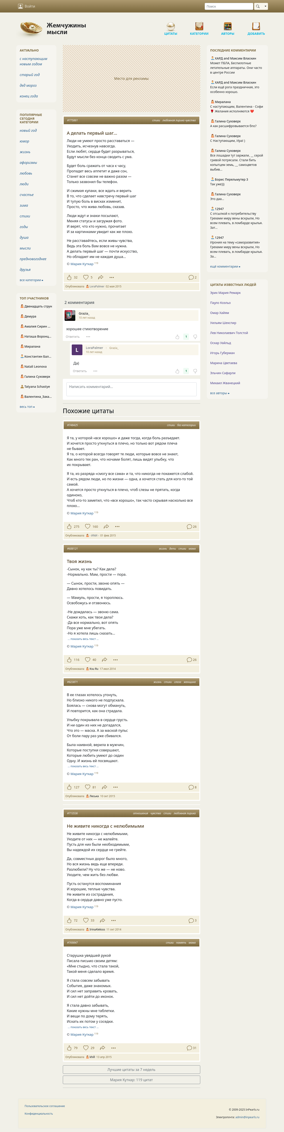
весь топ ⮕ (27, 406)
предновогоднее (33, 258)
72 (76, 920)
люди (24, 183)
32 (76, 277)
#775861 (72, 120)
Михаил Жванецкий (225, 383)
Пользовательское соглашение (45, 1106)
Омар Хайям (219, 313)
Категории (199, 24)
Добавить (256, 24)
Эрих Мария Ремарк (225, 293)
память (181, 942)
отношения (140, 813)
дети (172, 549)
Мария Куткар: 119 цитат (131, 1079)
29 (92, 1048)
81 (94, 787)
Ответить (73, 336)
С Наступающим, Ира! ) (227, 140)
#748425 (72, 425)
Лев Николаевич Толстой (229, 333)
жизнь (163, 549)
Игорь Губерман (222, 353)
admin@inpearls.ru (247, 1117)
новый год (28, 130)
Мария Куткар (81, 513)
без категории (186, 425)
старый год (30, 74)
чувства (156, 813)
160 (95, 526)
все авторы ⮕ (219, 393)
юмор (24, 141)
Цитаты (170, 24)
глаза (177, 682)
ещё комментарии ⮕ (225, 266)
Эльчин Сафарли (223, 373)
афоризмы (28, 162)
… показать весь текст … (83, 639)
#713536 (72, 813)
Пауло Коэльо (220, 303)
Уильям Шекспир (223, 323)
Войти (26, 6)
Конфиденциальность (39, 1114)
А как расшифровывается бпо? (233, 126)
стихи (156, 120)
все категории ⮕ (31, 280)
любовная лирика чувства (179, 120)
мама (192, 549)
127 (77, 787)
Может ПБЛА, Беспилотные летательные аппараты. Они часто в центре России (236, 67)
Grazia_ (114, 348)
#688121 (72, 549)
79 (76, 1048)
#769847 (72, 942)
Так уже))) (217, 184)
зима (24, 205)
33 (92, 920)
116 (77, 660)
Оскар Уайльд (220, 343)
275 (77, 526)
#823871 (72, 682)
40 (94, 660)
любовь (26, 173)
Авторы (227, 24)
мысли (25, 248)
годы (24, 226)
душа (24, 237)
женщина (190, 682)
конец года (29, 96)
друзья (25, 269)
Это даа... (217, 199)
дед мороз (28, 85)
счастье (27, 194)
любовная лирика (185, 813)
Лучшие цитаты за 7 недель (131, 1069)
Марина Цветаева (223, 363)
